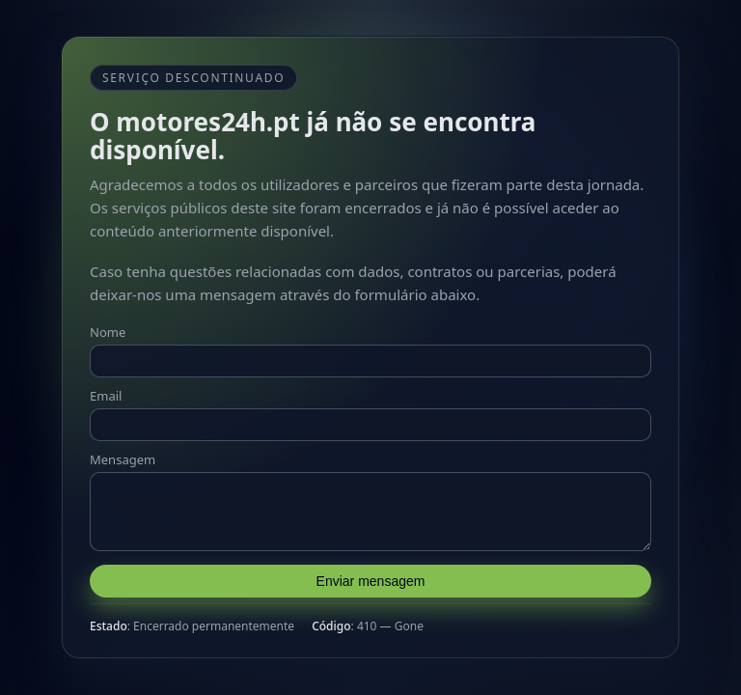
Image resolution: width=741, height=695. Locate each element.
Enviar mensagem (370, 587)
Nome (107, 326)
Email (106, 390)
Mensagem (122, 453)
